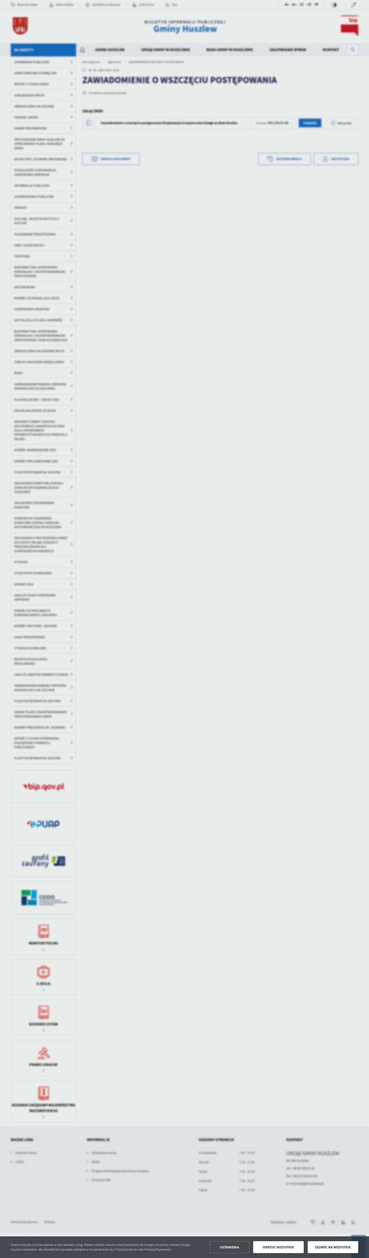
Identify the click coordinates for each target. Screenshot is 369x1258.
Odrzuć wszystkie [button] (278, 1247)
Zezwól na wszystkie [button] (333, 1247)
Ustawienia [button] (229, 1247)
